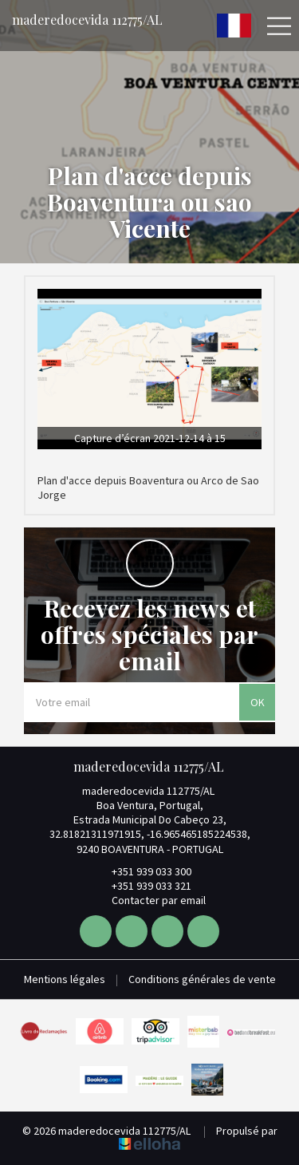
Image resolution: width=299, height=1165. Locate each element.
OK (257, 702)
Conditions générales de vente (202, 979)
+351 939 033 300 (142, 871)
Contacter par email (149, 900)
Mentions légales (64, 979)
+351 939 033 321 (142, 886)
